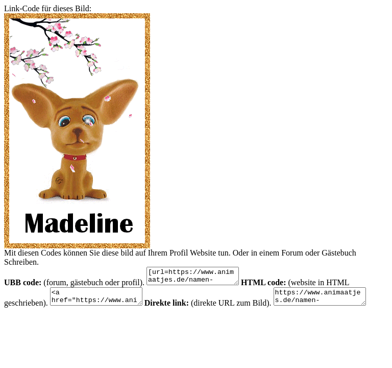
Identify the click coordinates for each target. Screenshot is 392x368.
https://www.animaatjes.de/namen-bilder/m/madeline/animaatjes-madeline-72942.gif (335, 301)
